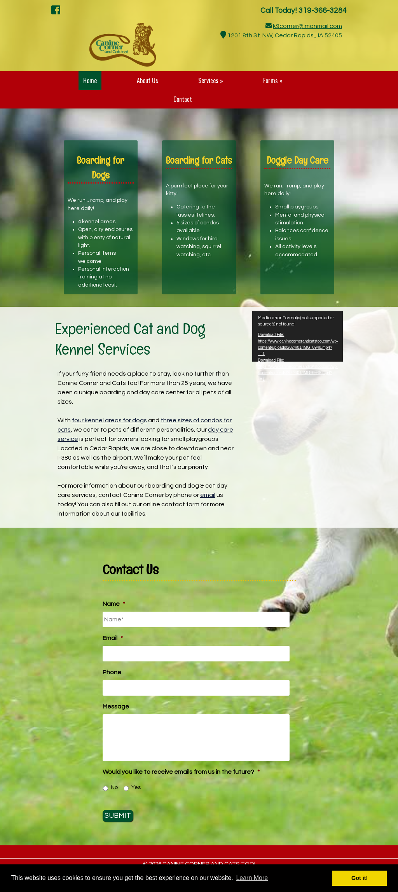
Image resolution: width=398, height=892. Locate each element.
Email (113, 638)
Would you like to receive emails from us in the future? (181, 772)
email (207, 495)
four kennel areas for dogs (109, 420)
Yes (136, 787)
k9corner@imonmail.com (307, 26)
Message (116, 706)
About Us (147, 80)
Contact (182, 99)
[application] (297, 336)
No (114, 787)
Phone (112, 672)
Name (114, 604)
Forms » (273, 80)
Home (90, 80)
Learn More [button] (252, 878)
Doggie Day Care (297, 160)
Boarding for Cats (199, 160)
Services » (210, 80)
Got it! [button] (359, 878)
